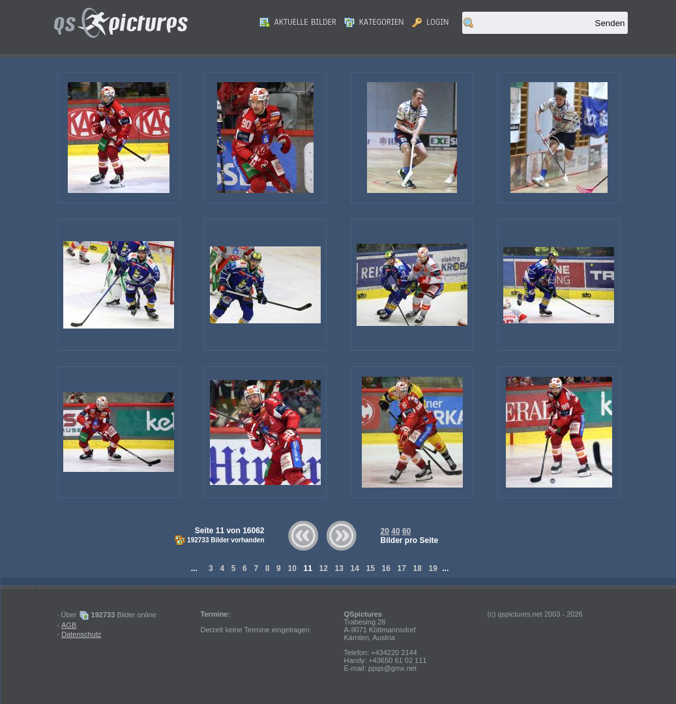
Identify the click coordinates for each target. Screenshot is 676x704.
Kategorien (374, 22)
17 (401, 568)
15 (370, 568)
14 (354, 568)
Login (430, 22)
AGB (68, 625)
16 (385, 568)
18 (417, 568)
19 (432, 568)
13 (338, 568)
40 (395, 531)
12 (323, 568)
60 (406, 531)
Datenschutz (81, 634)
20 (385, 531)
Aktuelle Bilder (297, 22)
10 (292, 568)
